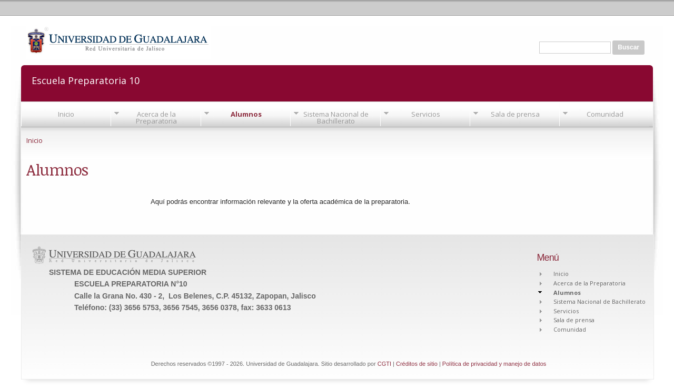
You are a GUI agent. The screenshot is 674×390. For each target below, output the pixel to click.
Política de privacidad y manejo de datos (494, 364)
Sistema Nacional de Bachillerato (336, 117)
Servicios (425, 114)
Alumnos (246, 114)
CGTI (384, 364)
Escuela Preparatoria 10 (86, 79)
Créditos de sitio (417, 364)
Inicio (66, 114)
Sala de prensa (515, 114)
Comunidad (605, 114)
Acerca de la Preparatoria (156, 117)
